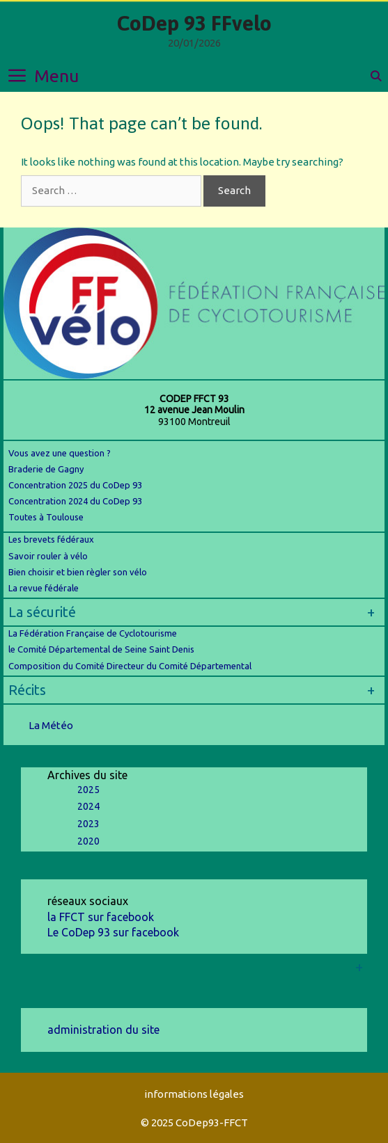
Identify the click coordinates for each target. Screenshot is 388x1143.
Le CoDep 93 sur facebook (113, 932)
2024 (88, 806)
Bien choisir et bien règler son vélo (77, 572)
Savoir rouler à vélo (48, 556)
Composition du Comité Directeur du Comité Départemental (129, 666)
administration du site (103, 1029)
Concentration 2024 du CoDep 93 (76, 501)
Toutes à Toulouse (46, 517)
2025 (88, 789)
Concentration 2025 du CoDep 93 (75, 485)
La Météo (51, 725)
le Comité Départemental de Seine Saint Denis (101, 649)
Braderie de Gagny (46, 469)
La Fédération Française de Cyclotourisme (92, 633)
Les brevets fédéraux (51, 539)
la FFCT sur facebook (100, 917)
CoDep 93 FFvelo (194, 23)
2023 (88, 823)
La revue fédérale (43, 588)
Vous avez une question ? (59, 453)
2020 (88, 841)
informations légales (194, 1094)
